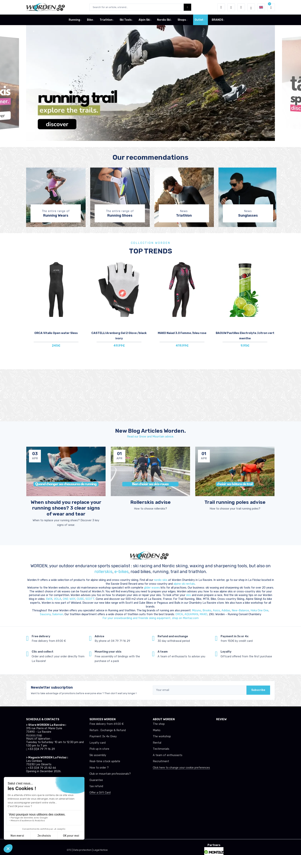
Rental (157, 742)
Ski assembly (97, 755)
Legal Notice (100, 849)
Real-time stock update (104, 761)
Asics (216, 610)
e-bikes (121, 571)
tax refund (96, 786)
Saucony (45, 614)
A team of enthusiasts (167, 755)
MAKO (203, 614)
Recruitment (161, 761)
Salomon (57, 614)
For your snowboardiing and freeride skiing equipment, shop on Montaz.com (151, 618)
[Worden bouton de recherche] (187, 7)
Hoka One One (259, 610)
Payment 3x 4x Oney (103, 736)
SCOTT (89, 599)
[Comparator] (241, 7)
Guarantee (96, 780)
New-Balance (240, 610)
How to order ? (99, 767)
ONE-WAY (69, 599)
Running (74, 19)
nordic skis (160, 580)
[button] (221, 7)
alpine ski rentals (184, 583)
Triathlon (106, 19)
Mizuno (196, 610)
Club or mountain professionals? (110, 773)
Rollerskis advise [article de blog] (150, 502)
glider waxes (151, 587)
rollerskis (103, 571)
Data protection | (83, 849)
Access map (34, 735)
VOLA (57, 599)
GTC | (70, 849)
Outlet (199, 19)
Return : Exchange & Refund (107, 730)
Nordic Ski (164, 19)
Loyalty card (97, 742)
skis (189, 595)
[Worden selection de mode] (251, 7)
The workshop (162, 736)
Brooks (207, 610)
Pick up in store (99, 749)
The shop (159, 724)
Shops (182, 19)
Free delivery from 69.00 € (106, 724)
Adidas (226, 610)
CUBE (80, 599)
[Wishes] (231, 7)
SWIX (49, 599)
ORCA (179, 614)
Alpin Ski (144, 19)
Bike (90, 19)
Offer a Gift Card (100, 792)
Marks (156, 730)
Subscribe (258, 690)
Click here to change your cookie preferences (181, 767)
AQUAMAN (191, 614)
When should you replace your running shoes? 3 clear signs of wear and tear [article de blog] (66, 507)
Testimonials (161, 749)
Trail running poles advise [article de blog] (234, 502)
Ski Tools (126, 19)
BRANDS (217, 19)
